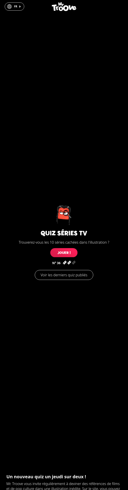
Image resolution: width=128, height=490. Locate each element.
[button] (14, 6)
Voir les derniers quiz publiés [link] (64, 274)
